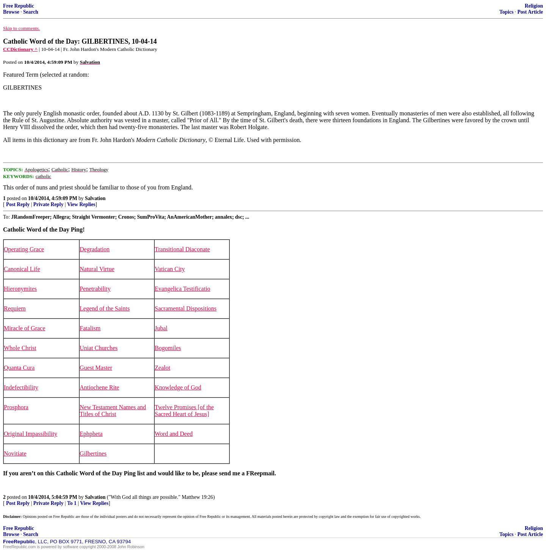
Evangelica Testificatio (182, 288)
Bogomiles (168, 348)
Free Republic (18, 6)
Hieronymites (20, 288)
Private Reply (48, 204)
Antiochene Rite (99, 387)
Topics (506, 12)
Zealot (162, 367)
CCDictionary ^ (20, 49)
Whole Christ (20, 348)
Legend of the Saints (105, 308)
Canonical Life (22, 269)
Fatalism (90, 328)
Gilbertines (93, 453)
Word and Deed (174, 434)
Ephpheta (91, 434)
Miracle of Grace (24, 328)
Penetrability (95, 288)
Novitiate (15, 453)
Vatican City (170, 269)
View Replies (81, 204)
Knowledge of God (178, 387)
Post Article (530, 12)
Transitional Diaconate (182, 249)
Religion (534, 6)
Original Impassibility (30, 434)
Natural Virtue (97, 269)
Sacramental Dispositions (186, 308)
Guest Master (96, 367)
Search (30, 12)
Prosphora (16, 407)
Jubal (161, 328)
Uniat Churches (99, 348)
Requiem (15, 308)
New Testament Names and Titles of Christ (113, 410)
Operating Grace (24, 249)
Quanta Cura (19, 367)
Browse (11, 12)
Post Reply (18, 204)
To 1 (72, 503)
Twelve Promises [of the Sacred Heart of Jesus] (184, 410)
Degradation (95, 249)
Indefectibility (21, 387)
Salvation (95, 198)
